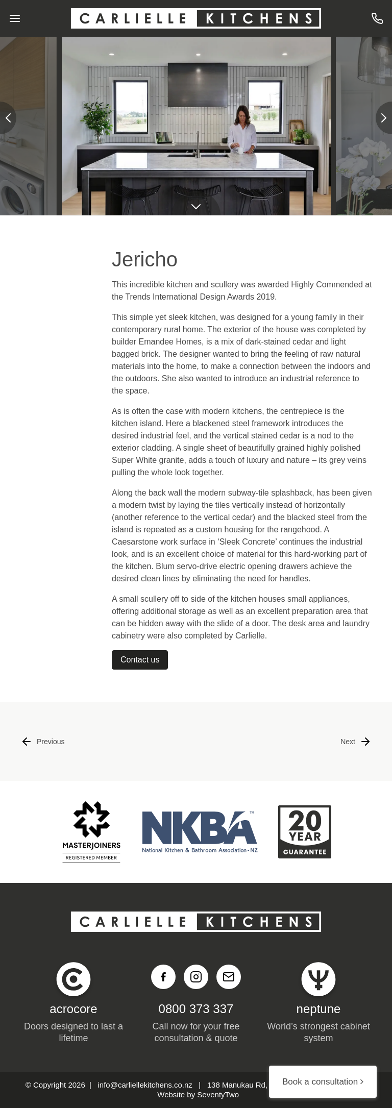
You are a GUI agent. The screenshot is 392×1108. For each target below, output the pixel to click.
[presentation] (8, 118)
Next (356, 741)
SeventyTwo (218, 1094)
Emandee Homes (170, 341)
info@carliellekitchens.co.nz (145, 1084)
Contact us (139, 659)
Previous (42, 741)
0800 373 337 (196, 1009)
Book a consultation (322, 1082)
